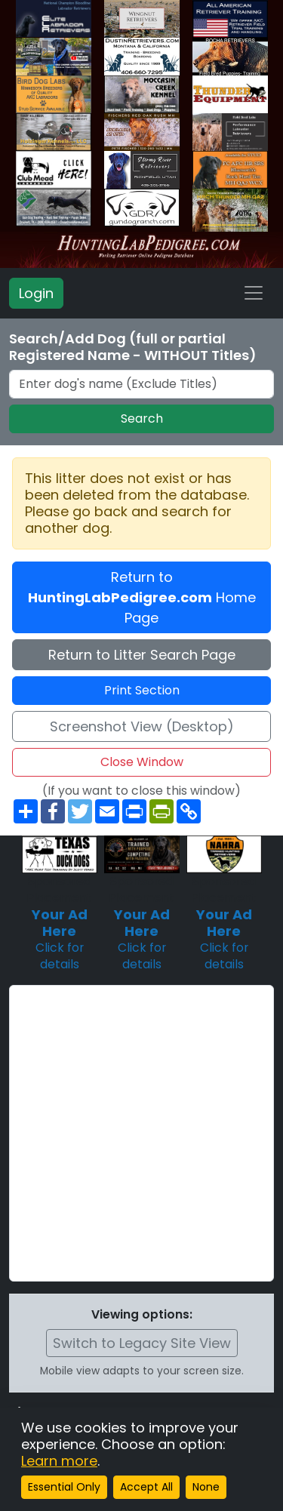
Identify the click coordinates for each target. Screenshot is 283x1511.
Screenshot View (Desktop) (142, 726)
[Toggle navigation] (253, 293)
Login (36, 293)
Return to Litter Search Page (141, 654)
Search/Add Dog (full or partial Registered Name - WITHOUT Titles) (133, 347)
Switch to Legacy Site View (142, 1343)
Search (142, 418)
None (206, 1486)
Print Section (142, 690)
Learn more (59, 1460)
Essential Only (64, 1486)
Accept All (146, 1486)
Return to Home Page (142, 597)
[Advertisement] (141, 1133)
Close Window (141, 762)
